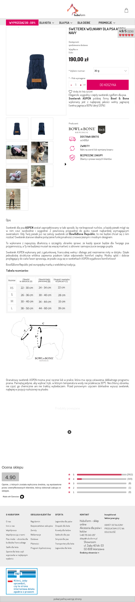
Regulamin (35, 521)
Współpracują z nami (15, 534)
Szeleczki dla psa (62, 534)
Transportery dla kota (64, 543)
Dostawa (34, 539)
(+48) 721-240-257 (87, 535)
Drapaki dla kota (62, 525)
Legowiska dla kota (63, 548)
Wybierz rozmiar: (77, 70)
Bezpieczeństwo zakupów (42, 525)
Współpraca (11, 530)
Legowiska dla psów (63, 521)
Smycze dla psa (62, 539)
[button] (65, 164)
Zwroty (34, 530)
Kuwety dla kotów (63, 530)
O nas (8, 521)
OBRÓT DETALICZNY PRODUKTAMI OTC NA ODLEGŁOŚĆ (114, 528)
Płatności (35, 543)
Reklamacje (36, 534)
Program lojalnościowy (41, 548)
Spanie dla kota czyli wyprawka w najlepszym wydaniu (17, 555)
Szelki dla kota (12, 547)
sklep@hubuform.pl (88, 538)
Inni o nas (10, 525)
